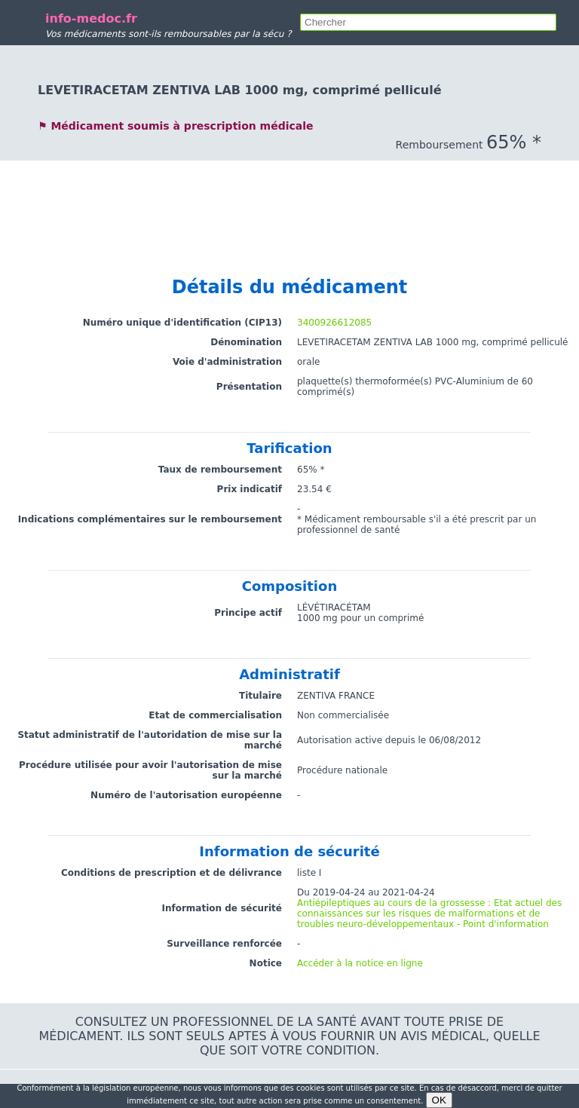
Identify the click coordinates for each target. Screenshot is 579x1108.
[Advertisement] (289, 194)
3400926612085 (334, 322)
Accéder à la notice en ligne (360, 963)
